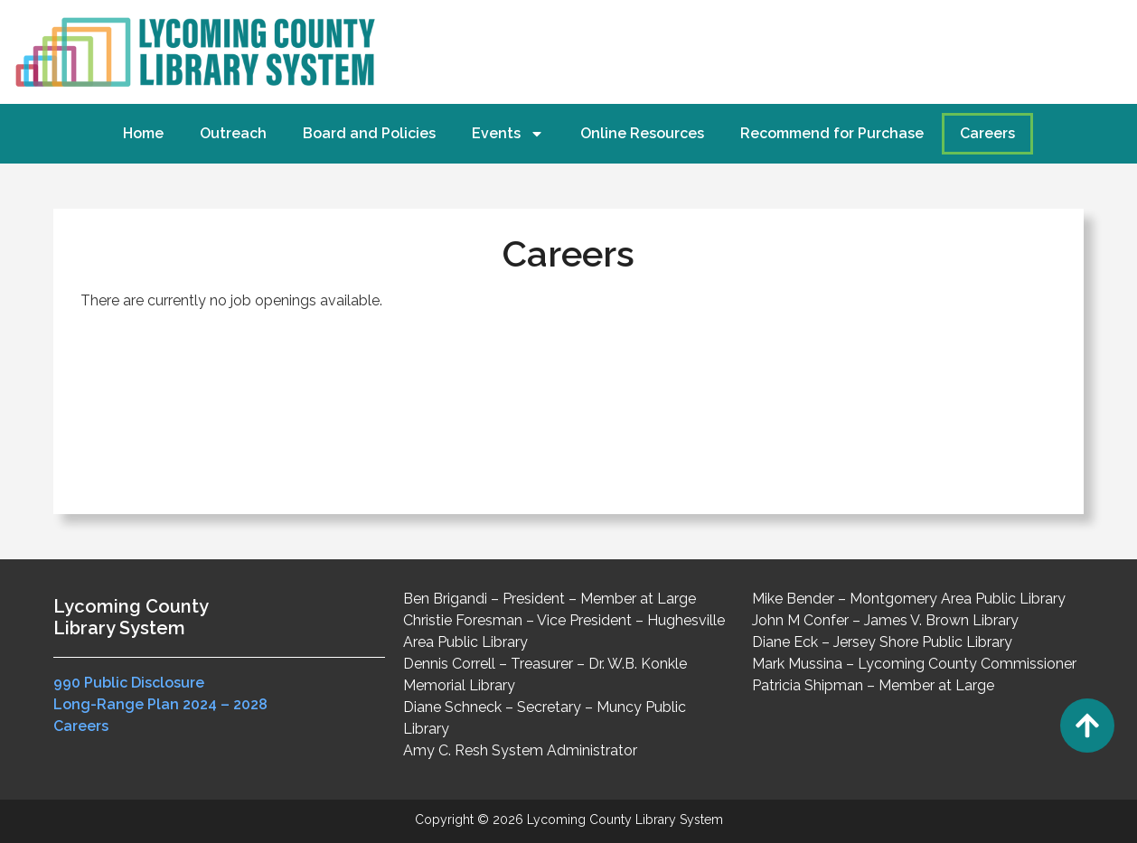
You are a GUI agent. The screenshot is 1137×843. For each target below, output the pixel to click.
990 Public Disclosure (128, 682)
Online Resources (642, 133)
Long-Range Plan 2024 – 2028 (160, 704)
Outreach (233, 133)
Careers (987, 133)
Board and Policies (369, 133)
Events (508, 133)
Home (143, 133)
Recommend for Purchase (832, 133)
